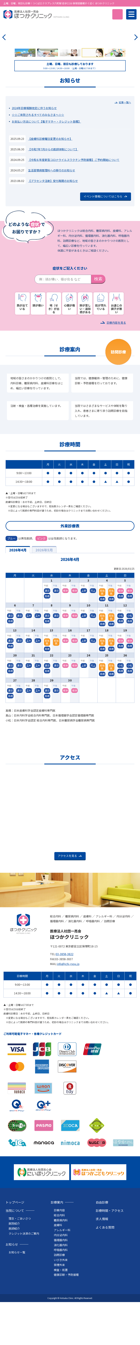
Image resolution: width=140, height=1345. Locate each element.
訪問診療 (59, 1301)
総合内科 (59, 1261)
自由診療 (102, 1248)
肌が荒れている (100, 348)
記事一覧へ (125, 148)
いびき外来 (61, 1306)
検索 (98, 324)
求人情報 (102, 1264)
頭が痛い (38, 346)
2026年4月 (17, 595)
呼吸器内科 (61, 1296)
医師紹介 (14, 1274)
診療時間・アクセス (110, 1256)
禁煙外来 (59, 1311)
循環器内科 (61, 1286)
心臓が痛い (69, 348)
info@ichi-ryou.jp (68, 1010)
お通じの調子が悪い (116, 349)
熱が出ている (22, 348)
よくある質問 (105, 1273)
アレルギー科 (62, 1276)
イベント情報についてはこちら (103, 242)
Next (135, 60)
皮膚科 (58, 1271)
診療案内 (57, 1248)
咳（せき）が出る (53, 349)
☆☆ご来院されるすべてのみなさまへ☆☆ (38, 161)
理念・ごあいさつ (20, 1264)
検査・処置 (61, 1316)
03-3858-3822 (64, 1000)
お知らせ (12, 1290)
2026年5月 (44, 595)
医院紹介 (14, 1269)
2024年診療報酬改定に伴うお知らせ (34, 154)
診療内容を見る (116, 368)
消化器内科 (61, 1291)
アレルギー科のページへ (69, 84)
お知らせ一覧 (17, 1298)
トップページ (15, 1248)
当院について (15, 1256)
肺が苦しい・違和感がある (85, 349)
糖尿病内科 (61, 1266)
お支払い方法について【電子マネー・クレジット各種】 (46, 167)
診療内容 (59, 1256)
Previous (4, 60)
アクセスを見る (67, 901)
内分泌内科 (61, 1281)
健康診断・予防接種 (66, 1320)
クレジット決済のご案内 (24, 1279)
